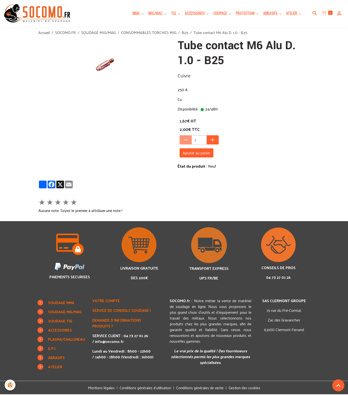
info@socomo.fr (110, 341)
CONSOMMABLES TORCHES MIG (148, 32)
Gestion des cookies (247, 388)
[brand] (38, 13)
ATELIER (292, 13)
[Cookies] (10, 385)
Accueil (44, 32)
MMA (136, 13)
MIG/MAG (155, 13)
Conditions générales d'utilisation (144, 388)
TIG (174, 13)
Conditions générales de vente (200, 388)
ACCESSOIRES (195, 13)
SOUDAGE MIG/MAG (98, 32)
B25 (185, 32)
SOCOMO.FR (65, 32)
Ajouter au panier (196, 153)
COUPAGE (220, 13)
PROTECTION (245, 13)
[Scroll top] (338, 385)
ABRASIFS (270, 13)
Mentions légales (99, 388)
